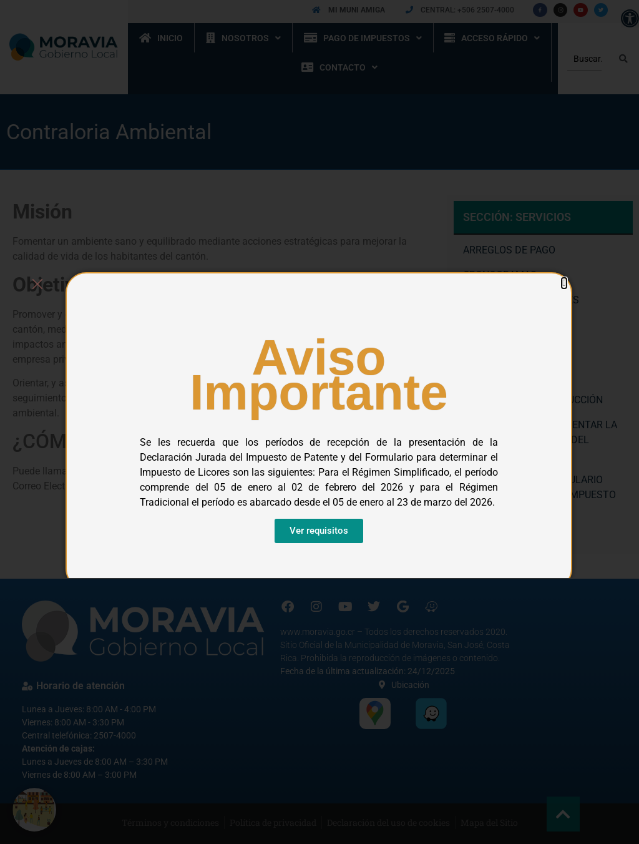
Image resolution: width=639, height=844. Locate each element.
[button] (563, 283)
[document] (319, 422)
